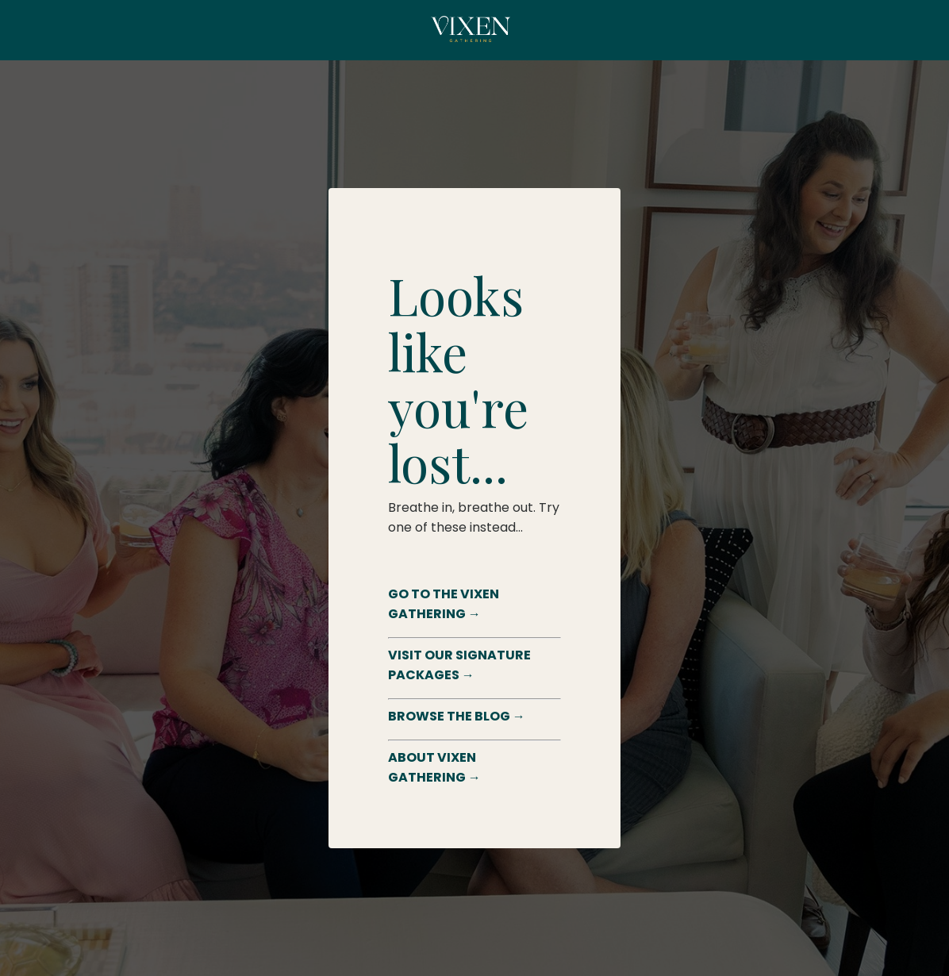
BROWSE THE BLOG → (456, 716)
